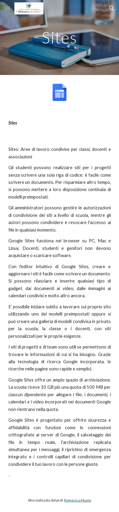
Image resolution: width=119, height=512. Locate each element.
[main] (59, 37)
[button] (7, 8)
